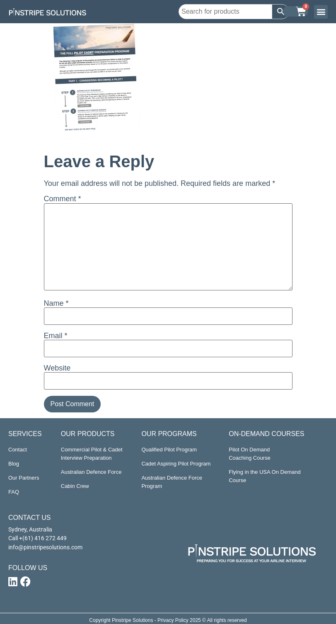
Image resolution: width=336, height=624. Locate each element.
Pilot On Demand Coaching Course (249, 453)
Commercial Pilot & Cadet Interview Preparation (92, 453)
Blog (13, 464)
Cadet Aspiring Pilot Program (175, 464)
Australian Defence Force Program (171, 482)
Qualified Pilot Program (169, 449)
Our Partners (23, 478)
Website (57, 368)
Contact (17, 449)
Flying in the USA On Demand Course (264, 476)
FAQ (13, 492)
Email (56, 335)
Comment (62, 198)
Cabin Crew (75, 486)
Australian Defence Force (91, 472)
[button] (321, 12)
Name (56, 303)
